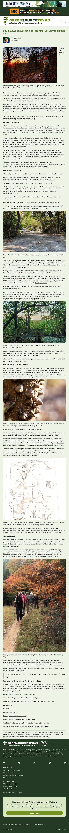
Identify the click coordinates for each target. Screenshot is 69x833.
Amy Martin (17, 38)
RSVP (10, 705)
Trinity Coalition (41, 283)
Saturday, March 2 (25, 208)
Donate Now (34, 813)
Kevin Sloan (39, 128)
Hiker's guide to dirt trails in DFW (14, 716)
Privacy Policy (61, 829)
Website (6, 709)
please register (21, 286)
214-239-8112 (7, 789)
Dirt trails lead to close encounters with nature (19, 719)
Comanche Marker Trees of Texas (45, 453)
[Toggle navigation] (63, 21)
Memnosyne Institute (10, 781)
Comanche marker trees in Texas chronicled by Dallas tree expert (25, 727)
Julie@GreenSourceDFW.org (13, 775)
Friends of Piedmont (45, 202)
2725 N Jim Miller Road (16, 701)
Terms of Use (7, 829)
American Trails (11, 554)
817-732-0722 (7, 777)
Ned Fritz (34, 140)
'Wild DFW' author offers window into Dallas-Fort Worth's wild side (26, 723)
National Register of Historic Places (51, 353)
